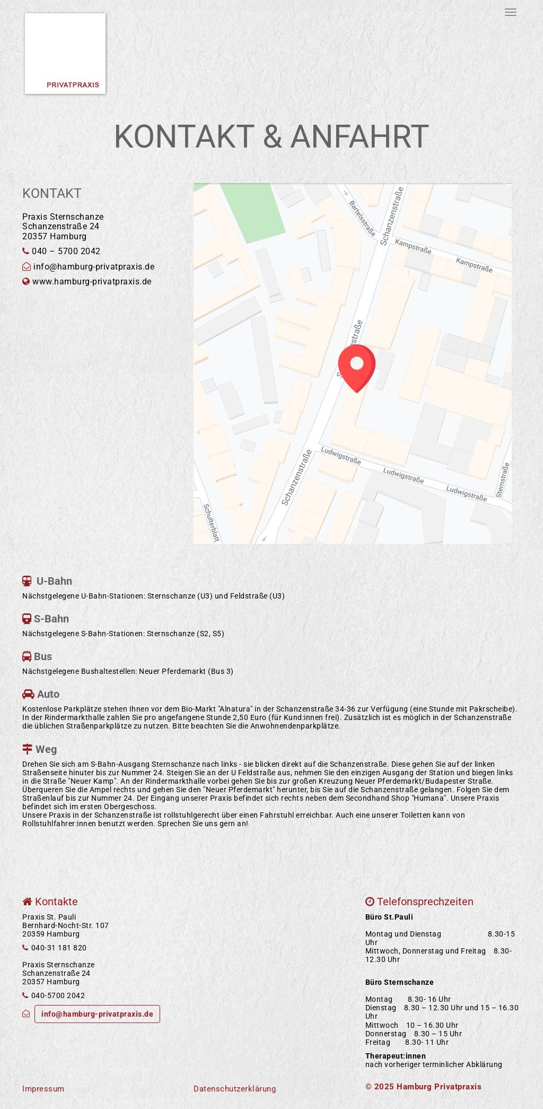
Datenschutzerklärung (235, 1089)
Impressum (43, 1089)
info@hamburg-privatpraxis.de (97, 1014)
